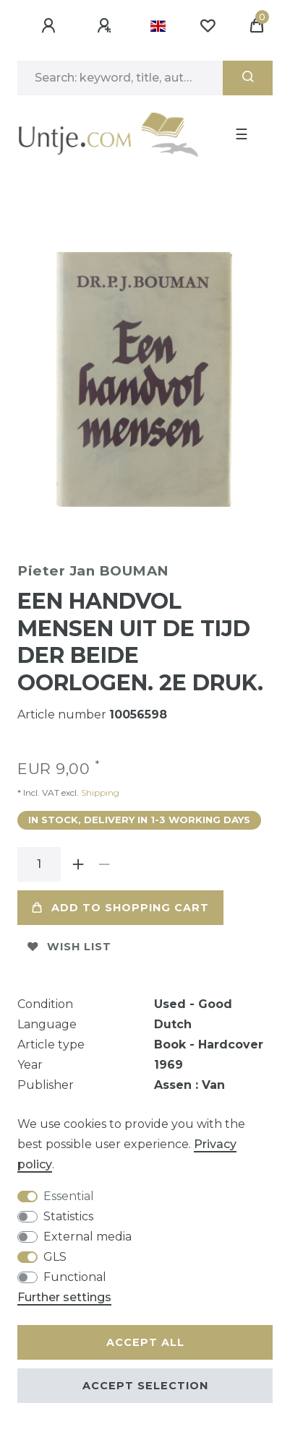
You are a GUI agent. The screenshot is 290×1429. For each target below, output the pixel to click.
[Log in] (50, 26)
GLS (55, 1257)
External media (87, 1236)
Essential (68, 1196)
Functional (74, 1277)
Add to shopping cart (120, 907)
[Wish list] (207, 26)
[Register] (106, 26)
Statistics (68, 1216)
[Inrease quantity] (78, 864)
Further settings (64, 1297)
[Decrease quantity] (104, 864)
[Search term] (120, 78)
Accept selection (145, 1385)
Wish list (69, 946)
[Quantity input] (39, 864)
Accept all (145, 1342)
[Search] (248, 78)
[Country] (158, 26)
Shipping (99, 792)
